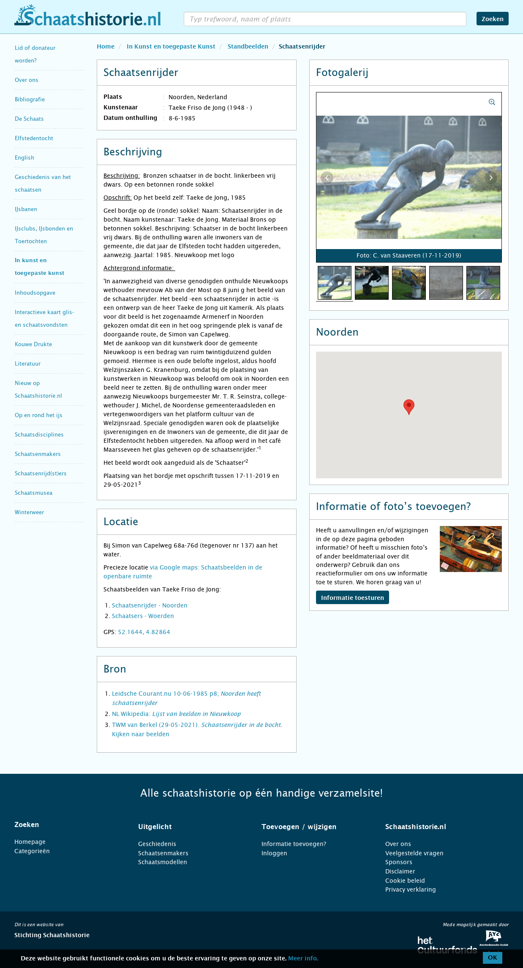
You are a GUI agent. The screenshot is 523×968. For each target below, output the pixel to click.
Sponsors (398, 862)
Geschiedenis (157, 844)
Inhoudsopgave (35, 293)
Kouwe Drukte (33, 344)
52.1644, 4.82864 (144, 632)
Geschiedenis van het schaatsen (43, 183)
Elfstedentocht (34, 138)
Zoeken (493, 19)
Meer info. (303, 959)
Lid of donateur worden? (35, 54)
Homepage (30, 841)
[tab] (65, 825)
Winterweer (29, 512)
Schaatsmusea (33, 493)
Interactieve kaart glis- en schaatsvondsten (44, 318)
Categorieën (32, 851)
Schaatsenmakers (38, 454)
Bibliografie (30, 99)
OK (492, 958)
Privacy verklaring (410, 889)
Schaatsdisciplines (39, 434)
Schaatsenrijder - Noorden (150, 605)
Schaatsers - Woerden (143, 616)
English (24, 158)
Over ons (26, 80)
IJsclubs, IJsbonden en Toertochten (44, 234)
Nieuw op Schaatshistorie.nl (38, 389)
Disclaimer (400, 871)
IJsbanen (26, 209)
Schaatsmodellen (162, 862)
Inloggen (274, 853)
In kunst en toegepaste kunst (39, 267)
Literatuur (28, 364)
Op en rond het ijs (39, 415)
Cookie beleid (405, 880)
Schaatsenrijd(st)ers (41, 473)
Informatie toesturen (352, 598)
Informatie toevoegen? (294, 844)
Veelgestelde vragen (414, 853)
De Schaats (29, 119)
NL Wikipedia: (176, 713)
